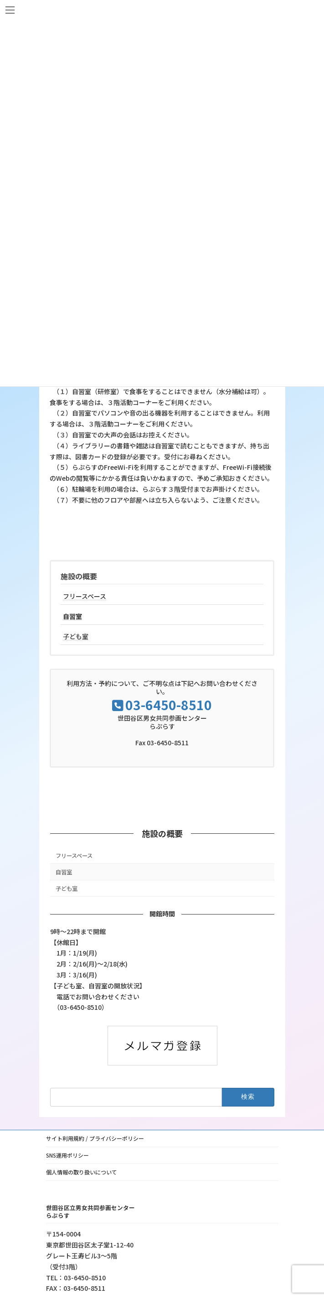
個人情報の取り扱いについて (81, 1172)
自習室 (72, 616)
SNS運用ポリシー (67, 1155)
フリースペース (84, 596)
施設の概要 (79, 576)
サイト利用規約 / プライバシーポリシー (95, 1138)
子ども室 (75, 636)
